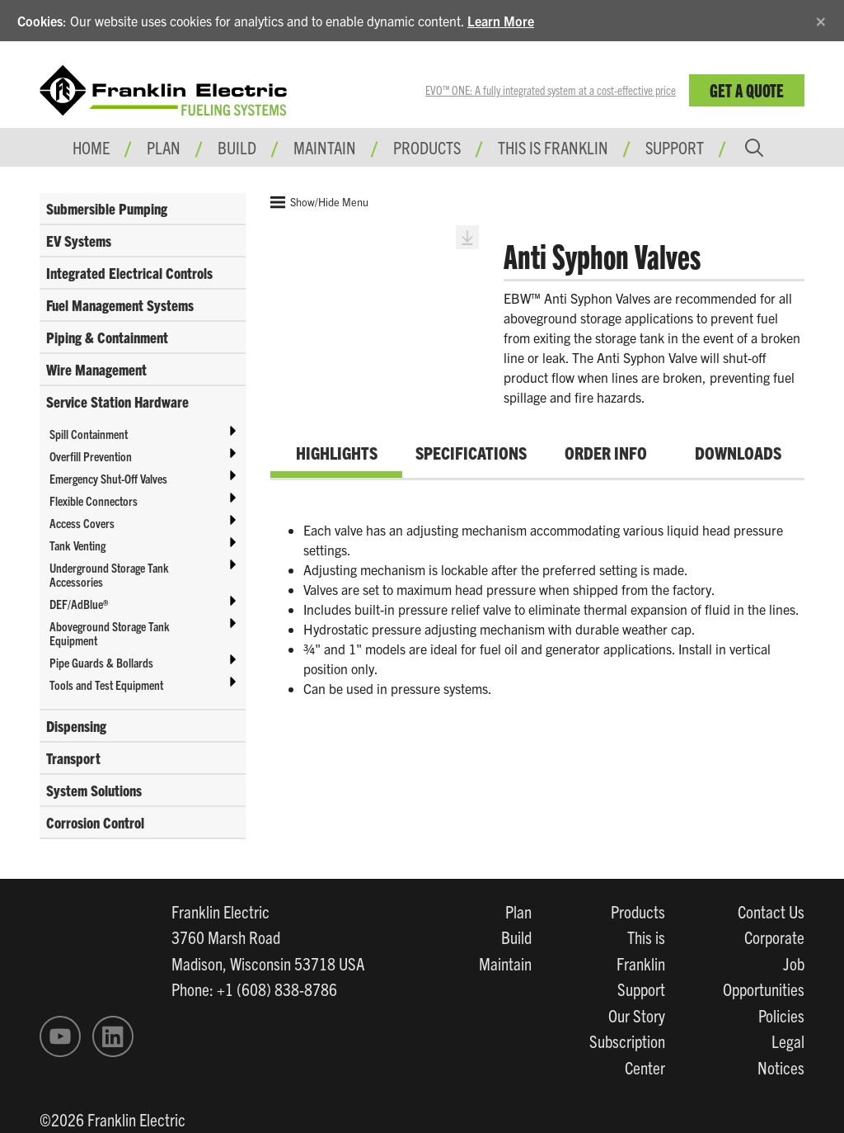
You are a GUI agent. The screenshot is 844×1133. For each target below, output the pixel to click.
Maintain (505, 963)
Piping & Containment (107, 337)
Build (516, 936)
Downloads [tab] (738, 452)
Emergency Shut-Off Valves (108, 478)
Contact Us (771, 911)
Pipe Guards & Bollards (101, 662)
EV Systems (78, 240)
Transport (73, 757)
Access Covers (82, 523)
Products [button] (427, 147)
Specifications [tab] (471, 452)
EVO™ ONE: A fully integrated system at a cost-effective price (550, 90)
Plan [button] (164, 147)
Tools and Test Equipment (106, 684)
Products (638, 911)
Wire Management (96, 369)
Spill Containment (88, 433)
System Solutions (94, 790)
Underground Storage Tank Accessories (109, 574)
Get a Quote (747, 89)
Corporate (774, 936)
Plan (518, 911)
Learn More (500, 20)
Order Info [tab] (606, 452)
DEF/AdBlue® (78, 603)
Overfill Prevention (90, 456)
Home (91, 147)
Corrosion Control (95, 822)
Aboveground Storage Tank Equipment (109, 633)
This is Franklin (553, 147)
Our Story (636, 1015)
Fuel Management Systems (120, 304)
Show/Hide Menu (319, 202)
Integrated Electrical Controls (129, 272)
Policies (781, 1015)
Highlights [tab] (336, 452)
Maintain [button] (324, 147)
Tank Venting (77, 545)
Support (674, 147)
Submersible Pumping (106, 208)
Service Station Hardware (117, 401)
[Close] (821, 18)
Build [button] (237, 147)
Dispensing (76, 725)
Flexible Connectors (93, 500)
